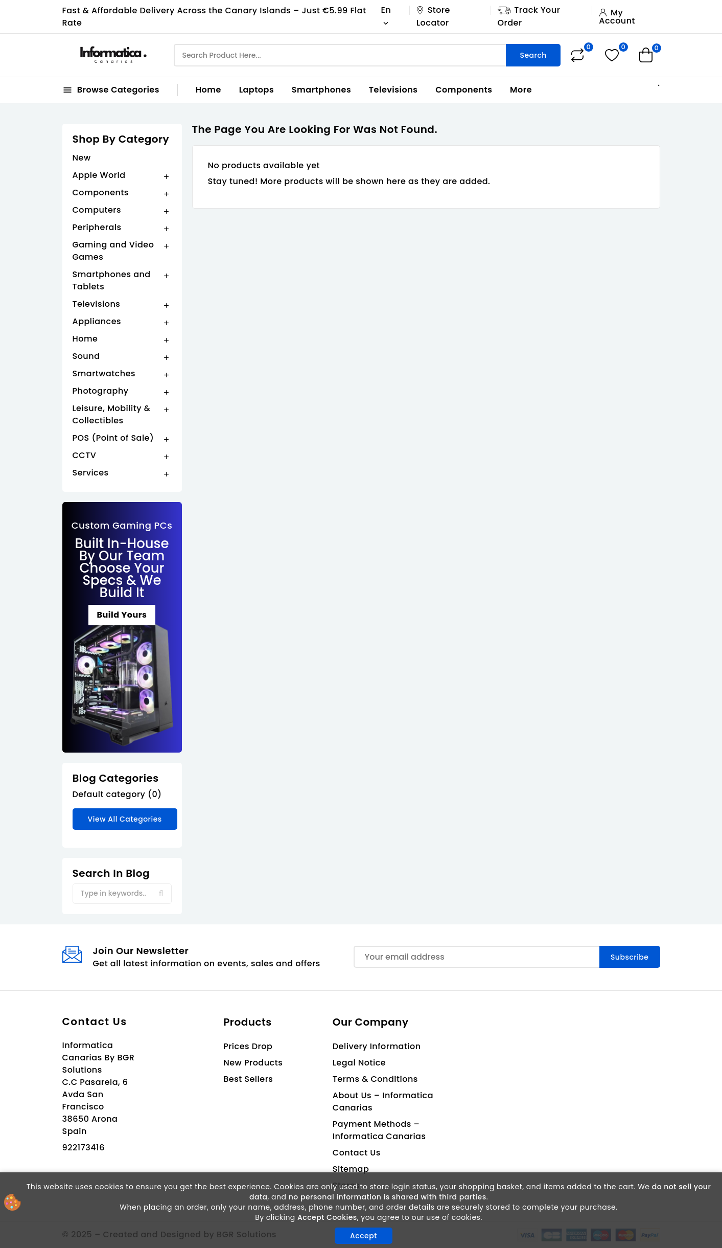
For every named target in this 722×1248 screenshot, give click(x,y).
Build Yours (122, 615)
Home (208, 90)
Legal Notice (359, 1063)
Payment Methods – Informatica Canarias (379, 1130)
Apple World (99, 175)
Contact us (94, 1021)
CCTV (85, 455)
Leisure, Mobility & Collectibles (112, 414)
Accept (363, 1236)
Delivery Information (377, 1046)
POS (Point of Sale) (113, 438)
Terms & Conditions (375, 1079)
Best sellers (248, 1079)
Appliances (97, 321)
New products (253, 1063)
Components (463, 90)
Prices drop (247, 1046)
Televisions (393, 90)
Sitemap (351, 1169)
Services (91, 473)
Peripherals (97, 227)
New (82, 158)
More (521, 90)
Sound (86, 356)
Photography (101, 391)
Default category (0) (117, 794)
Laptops (256, 90)
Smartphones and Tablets (112, 280)
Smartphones (321, 90)
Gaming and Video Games (113, 251)
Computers (97, 210)
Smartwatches (104, 373)
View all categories (125, 819)
